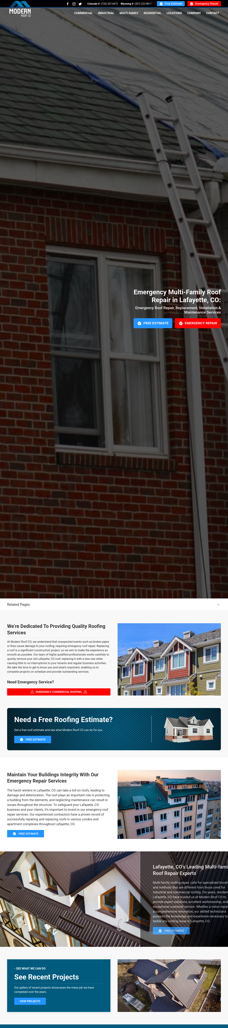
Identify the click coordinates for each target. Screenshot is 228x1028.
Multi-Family (129, 13)
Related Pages (18, 622)
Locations (174, 13)
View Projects (30, 1019)
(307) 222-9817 (143, 3)
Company (194, 13)
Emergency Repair (204, 4)
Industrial (106, 13)
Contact (212, 13)
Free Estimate (170, 4)
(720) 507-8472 (109, 3)
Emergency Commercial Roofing (58, 709)
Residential (152, 13)
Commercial (83, 13)
